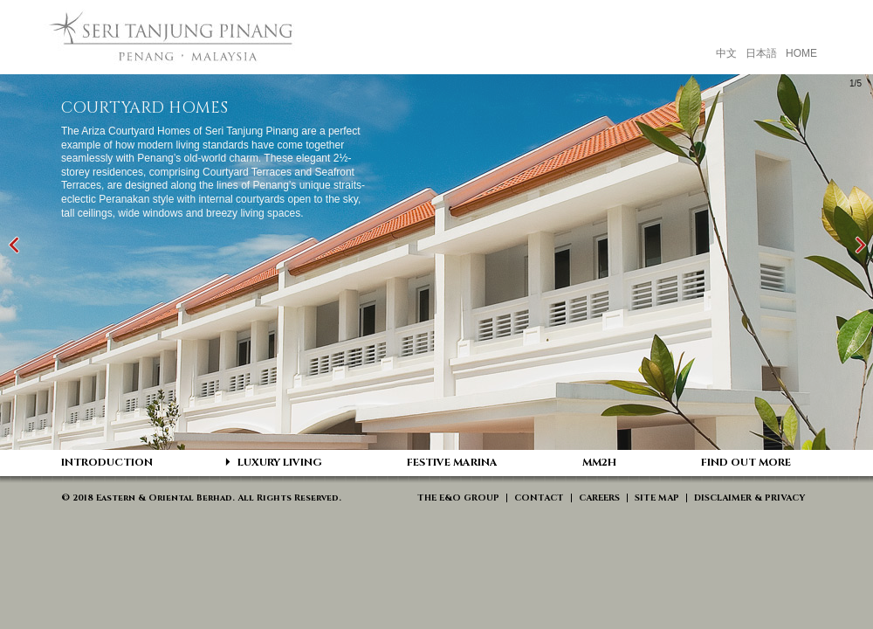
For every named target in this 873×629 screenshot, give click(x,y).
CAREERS (599, 498)
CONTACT (539, 498)
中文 (726, 53)
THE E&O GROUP (458, 498)
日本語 (761, 53)
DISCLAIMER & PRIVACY (749, 498)
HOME (801, 53)
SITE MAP (657, 498)
